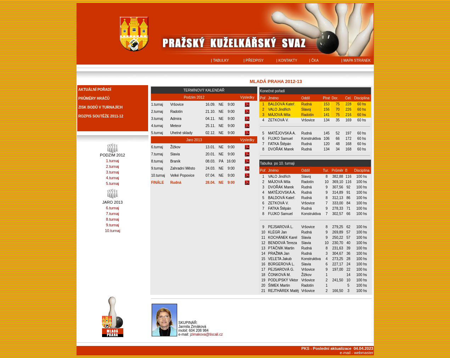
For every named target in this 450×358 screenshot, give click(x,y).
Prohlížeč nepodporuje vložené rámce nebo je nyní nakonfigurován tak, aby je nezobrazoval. (112, 108)
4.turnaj (112, 178)
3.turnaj (112, 172)
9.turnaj (112, 225)
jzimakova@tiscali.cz (206, 334)
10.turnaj (112, 230)
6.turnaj (112, 208)
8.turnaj (112, 219)
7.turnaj (112, 213)
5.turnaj (112, 183)
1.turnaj (112, 161)
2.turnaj (112, 166)
